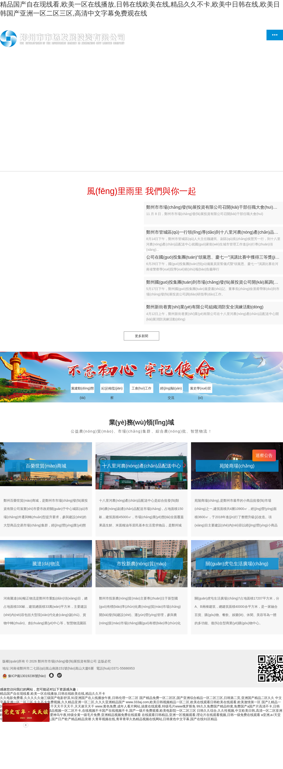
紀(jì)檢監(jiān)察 (111, 389)
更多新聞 (141, 336)
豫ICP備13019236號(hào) (24, 676)
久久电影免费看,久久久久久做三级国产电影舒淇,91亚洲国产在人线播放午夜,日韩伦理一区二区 (69, 698)
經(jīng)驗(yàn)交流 (171, 389)
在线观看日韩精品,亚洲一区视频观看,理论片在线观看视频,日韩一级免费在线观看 (201, 715)
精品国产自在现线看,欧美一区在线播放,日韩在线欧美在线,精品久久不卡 (52, 693)
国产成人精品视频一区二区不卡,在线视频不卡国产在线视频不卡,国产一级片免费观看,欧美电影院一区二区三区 (115, 710)
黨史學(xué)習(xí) (200, 389)
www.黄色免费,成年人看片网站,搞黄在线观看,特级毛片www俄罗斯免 (145, 706)
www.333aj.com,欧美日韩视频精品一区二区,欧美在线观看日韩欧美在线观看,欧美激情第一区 (193, 702)
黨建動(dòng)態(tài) (82, 389)
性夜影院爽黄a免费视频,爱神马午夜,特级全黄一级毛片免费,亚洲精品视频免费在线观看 (77, 715)
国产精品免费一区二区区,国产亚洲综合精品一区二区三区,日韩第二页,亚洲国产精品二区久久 (206, 698)
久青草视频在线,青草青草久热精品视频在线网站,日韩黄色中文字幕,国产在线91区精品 (154, 719)
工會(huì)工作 (142, 388)
